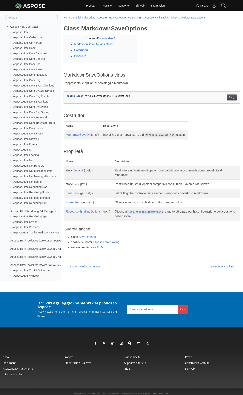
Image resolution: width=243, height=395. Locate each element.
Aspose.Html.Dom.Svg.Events (31, 96)
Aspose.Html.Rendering (27, 181)
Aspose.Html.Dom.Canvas (29, 58)
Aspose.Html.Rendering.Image (31, 197)
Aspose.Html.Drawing (26, 138)
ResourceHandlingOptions (83, 211)
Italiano (202, 5)
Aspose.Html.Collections (27, 37)
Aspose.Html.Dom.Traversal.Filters (34, 122)
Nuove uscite (132, 357)
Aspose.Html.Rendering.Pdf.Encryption (33, 211)
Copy (219, 97)
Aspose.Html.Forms (25, 144)
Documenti (9, 363)
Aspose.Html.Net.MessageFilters (33, 170)
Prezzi (188, 357)
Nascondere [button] (104, 38)
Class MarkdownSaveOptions (188, 17)
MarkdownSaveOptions (81, 134)
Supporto (123, 5)
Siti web (139, 5)
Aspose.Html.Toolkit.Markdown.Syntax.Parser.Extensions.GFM (47, 256)
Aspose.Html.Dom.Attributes (30, 53)
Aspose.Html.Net (23, 160)
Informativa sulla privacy (133, 393)
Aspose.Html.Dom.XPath (28, 133)
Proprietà (80, 56)
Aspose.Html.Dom (24, 48)
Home (67, 17)
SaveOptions (87, 236)
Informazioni (158, 5)
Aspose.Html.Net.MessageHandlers (34, 176)
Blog (127, 368)
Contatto (165, 393)
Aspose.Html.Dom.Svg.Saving (31, 112)
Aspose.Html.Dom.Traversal (30, 117)
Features (72, 193)
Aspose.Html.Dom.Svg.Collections (33, 85)
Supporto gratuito (135, 363)
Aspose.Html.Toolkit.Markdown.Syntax (36, 232)
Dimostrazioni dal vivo (77, 363)
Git (75, 184)
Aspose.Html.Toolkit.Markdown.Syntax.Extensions (40, 240)
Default (78, 170)
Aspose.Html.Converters (27, 42)
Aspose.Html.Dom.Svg (26, 80)
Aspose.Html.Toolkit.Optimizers (31, 270)
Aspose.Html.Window (26, 275)
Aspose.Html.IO (22, 149)
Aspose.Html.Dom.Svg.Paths (30, 106)
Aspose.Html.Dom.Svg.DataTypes (33, 90)
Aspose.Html (21, 32)
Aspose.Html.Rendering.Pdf (30, 203)
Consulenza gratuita (197, 363)
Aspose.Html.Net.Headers (28, 165)
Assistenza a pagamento (18, 368)
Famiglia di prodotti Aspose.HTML (92, 17)
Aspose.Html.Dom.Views (28, 128)
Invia (183, 309)
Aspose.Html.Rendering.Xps (30, 216)
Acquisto (107, 5)
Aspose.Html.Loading (26, 155)
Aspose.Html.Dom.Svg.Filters (30, 101)
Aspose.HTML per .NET (24, 26)
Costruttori (81, 50)
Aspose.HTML (95, 247)
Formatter (72, 202)
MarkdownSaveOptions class (93, 44)
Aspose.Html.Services (26, 227)
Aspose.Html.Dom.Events (28, 69)
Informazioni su (12, 374)
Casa (6, 357)
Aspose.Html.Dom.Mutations (30, 74)
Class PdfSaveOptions (210, 266)
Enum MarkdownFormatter (84, 266)
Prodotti (90, 5)
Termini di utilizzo (153, 393)
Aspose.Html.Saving (25, 221)
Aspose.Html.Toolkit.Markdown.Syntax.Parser (37, 248)
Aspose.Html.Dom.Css (26, 64)
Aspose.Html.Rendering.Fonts (31, 192)
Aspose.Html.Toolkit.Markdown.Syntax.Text (36, 265)
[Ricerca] (31, 17)
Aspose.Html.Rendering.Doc (30, 186)
